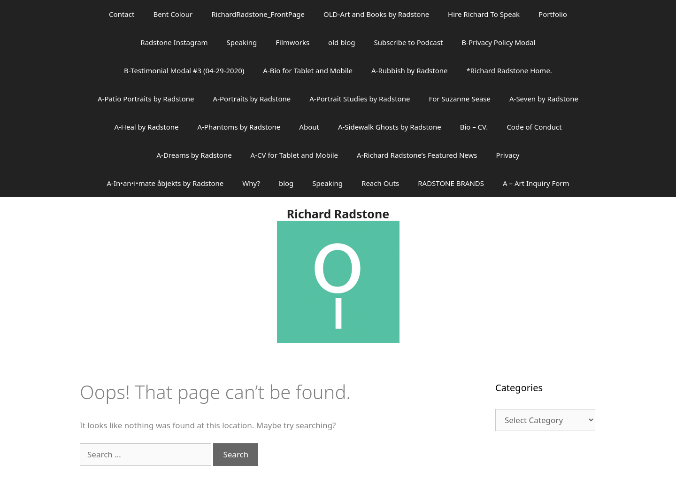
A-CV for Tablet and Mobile (294, 155)
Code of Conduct (534, 126)
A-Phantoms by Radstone (238, 126)
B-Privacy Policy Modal (498, 42)
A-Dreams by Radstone (194, 155)
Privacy (507, 155)
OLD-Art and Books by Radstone (376, 14)
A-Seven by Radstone (543, 98)
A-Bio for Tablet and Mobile (308, 70)
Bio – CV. (474, 126)
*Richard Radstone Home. (509, 70)
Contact (121, 14)
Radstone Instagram (173, 42)
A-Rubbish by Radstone (409, 70)
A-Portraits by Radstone (252, 98)
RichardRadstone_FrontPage (258, 14)
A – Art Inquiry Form (536, 183)
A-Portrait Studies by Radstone (359, 98)
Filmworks (292, 42)
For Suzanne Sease (460, 98)
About (309, 126)
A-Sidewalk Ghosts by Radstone (389, 126)
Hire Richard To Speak (484, 14)
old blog (341, 42)
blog (286, 183)
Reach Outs (380, 183)
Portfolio (552, 14)
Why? (251, 183)
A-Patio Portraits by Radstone (146, 98)
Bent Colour (172, 14)
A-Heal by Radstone (146, 126)
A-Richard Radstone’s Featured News (417, 155)
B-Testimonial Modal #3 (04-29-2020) (184, 70)
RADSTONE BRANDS (451, 183)
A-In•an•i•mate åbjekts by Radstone (165, 183)
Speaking (242, 42)
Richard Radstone (338, 214)
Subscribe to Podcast (408, 42)
